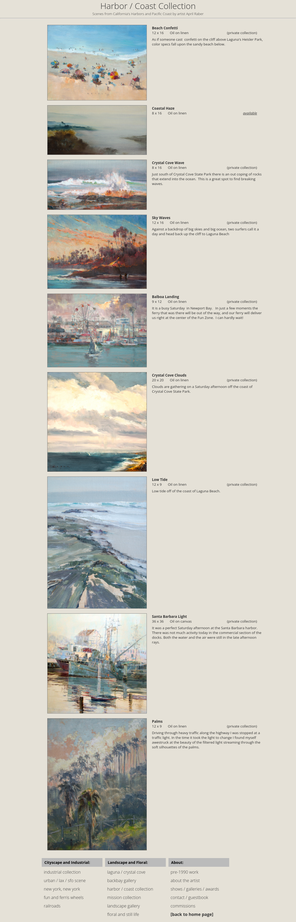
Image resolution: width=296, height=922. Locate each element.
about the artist (185, 880)
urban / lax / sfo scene (65, 880)
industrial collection (62, 872)
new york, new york (62, 889)
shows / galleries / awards (195, 889)
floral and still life (123, 914)
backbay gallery (121, 880)
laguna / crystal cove (126, 872)
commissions (183, 906)
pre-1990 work (184, 872)
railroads (52, 906)
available (250, 113)
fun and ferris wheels (63, 897)
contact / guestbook (189, 897)
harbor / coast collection (130, 889)
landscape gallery (123, 906)
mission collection (124, 897)
